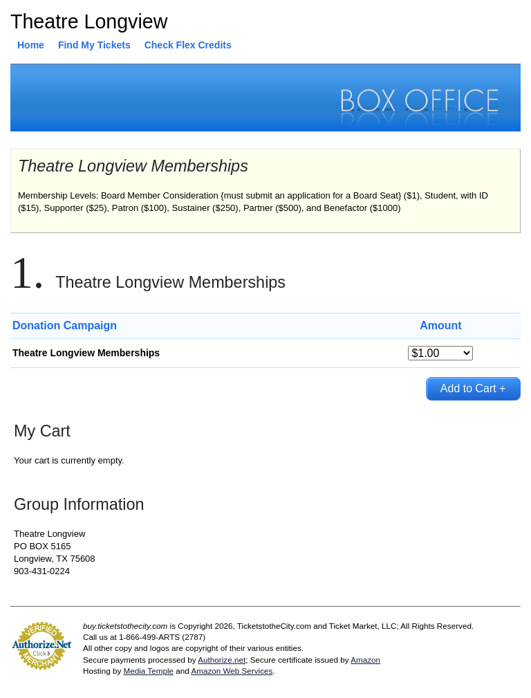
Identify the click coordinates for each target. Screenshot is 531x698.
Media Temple (148, 670)
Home (30, 44)
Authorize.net (221, 659)
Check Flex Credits (188, 44)
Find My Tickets (94, 44)
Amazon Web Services (231, 670)
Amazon (365, 659)
